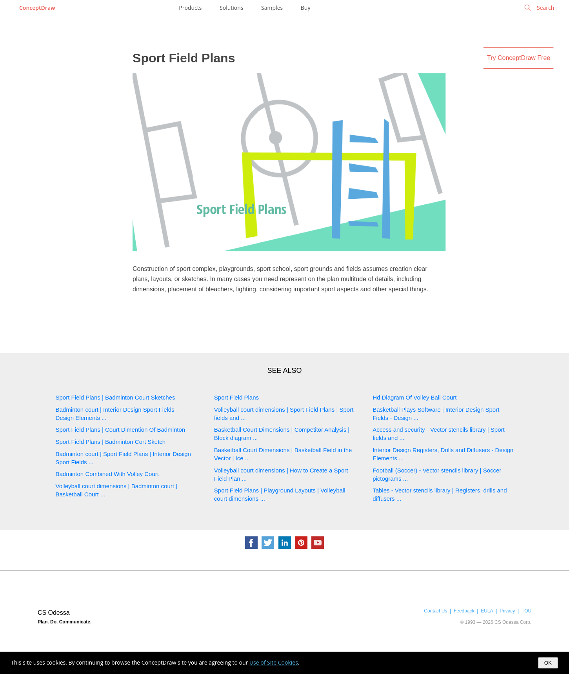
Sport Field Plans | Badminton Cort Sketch (111, 441)
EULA (487, 611)
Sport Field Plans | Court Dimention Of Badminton (120, 429)
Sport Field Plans (184, 58)
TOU (526, 611)
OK (548, 663)
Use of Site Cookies (273, 662)
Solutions (231, 7)
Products (190, 7)
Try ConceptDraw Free (518, 58)
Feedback (464, 611)
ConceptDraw (37, 7)
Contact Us (435, 611)
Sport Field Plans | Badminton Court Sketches (115, 397)
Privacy (507, 611)
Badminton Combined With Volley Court (107, 474)
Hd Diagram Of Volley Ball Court (414, 397)
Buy (306, 7)
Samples (272, 7)
